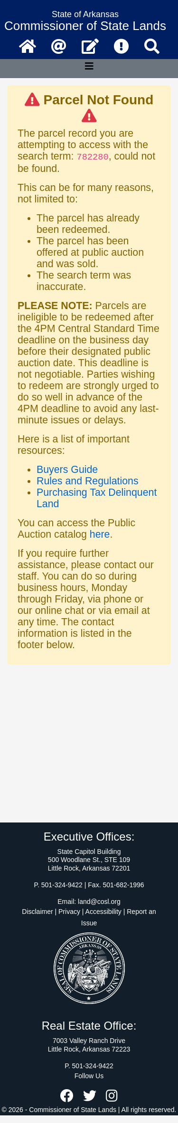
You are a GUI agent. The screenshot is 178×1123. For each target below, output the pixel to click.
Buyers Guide (67, 469)
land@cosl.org (99, 901)
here (100, 534)
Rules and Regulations (88, 481)
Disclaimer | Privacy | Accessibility (72, 911)
